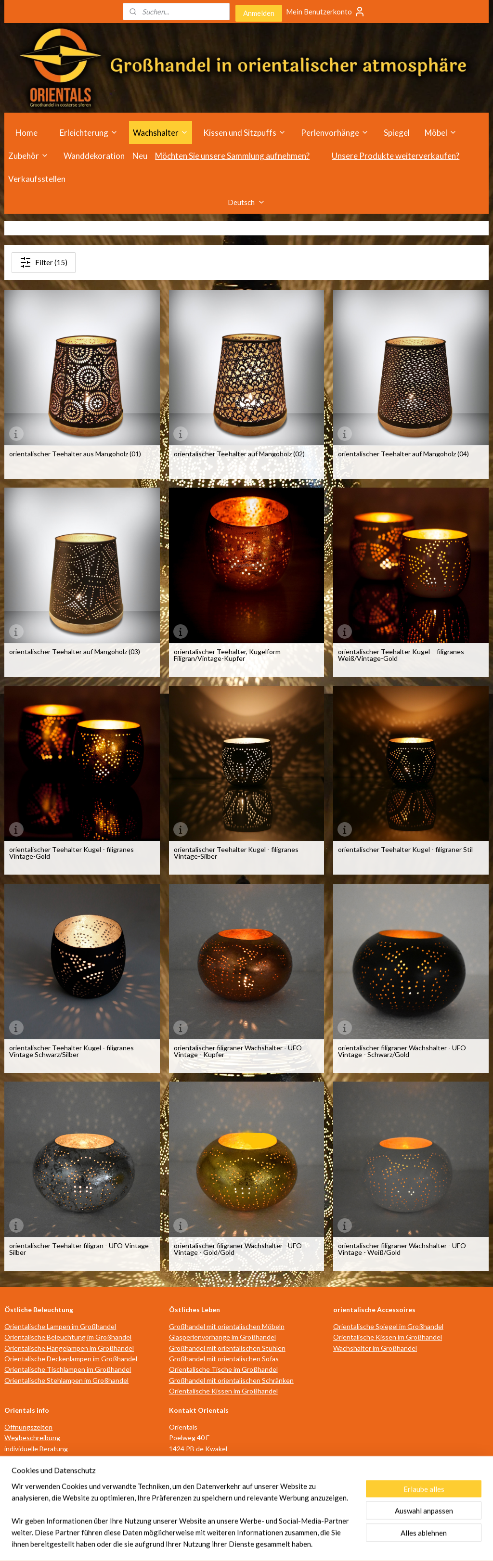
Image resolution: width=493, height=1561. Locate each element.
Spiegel (397, 133)
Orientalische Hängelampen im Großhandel (69, 1348)
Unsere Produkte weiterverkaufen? (395, 156)
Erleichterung (89, 133)
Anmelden (258, 13)
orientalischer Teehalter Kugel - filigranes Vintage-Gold (71, 853)
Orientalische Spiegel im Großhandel (388, 1326)
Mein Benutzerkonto (325, 11)
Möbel (441, 133)
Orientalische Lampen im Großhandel (60, 1326)
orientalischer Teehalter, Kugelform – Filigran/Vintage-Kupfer (230, 655)
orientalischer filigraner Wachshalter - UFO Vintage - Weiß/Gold (402, 1249)
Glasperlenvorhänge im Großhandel (222, 1337)
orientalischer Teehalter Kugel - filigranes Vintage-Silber (236, 853)
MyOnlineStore (337, 1543)
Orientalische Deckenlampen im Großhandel (70, 1359)
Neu (139, 156)
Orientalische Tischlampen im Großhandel (67, 1369)
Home (26, 133)
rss (224, 1543)
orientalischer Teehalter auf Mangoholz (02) (239, 454)
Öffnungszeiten (28, 1427)
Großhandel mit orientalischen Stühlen (227, 1348)
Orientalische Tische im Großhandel (223, 1369)
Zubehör (28, 156)
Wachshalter (160, 133)
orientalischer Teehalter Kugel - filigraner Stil (405, 849)
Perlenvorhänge (335, 133)
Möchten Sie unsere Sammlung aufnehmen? (232, 156)
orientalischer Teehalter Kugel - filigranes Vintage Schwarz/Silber (71, 1051)
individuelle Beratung (36, 1449)
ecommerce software (257, 1543)
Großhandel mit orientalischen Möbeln (227, 1326)
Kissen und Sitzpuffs (244, 133)
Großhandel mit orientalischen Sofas (224, 1359)
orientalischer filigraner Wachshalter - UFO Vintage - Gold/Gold (238, 1249)
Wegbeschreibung (32, 1437)
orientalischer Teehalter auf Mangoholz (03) (74, 651)
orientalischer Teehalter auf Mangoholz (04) (403, 454)
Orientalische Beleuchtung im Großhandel (67, 1337)
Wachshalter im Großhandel (375, 1348)
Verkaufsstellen (36, 179)
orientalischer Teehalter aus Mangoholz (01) (75, 454)
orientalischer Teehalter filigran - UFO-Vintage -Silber (81, 1249)
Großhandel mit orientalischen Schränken (231, 1380)
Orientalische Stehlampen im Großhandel (66, 1380)
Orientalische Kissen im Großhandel (223, 1391)
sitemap (206, 1543)
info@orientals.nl (199, 1481)
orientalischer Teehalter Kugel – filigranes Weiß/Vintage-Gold (401, 655)
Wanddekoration (94, 156)
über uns (17, 1470)
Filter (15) (43, 262)
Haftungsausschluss (35, 1491)
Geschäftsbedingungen (40, 1481)
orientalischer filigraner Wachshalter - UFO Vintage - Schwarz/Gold (402, 1051)
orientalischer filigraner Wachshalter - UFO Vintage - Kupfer (238, 1051)
